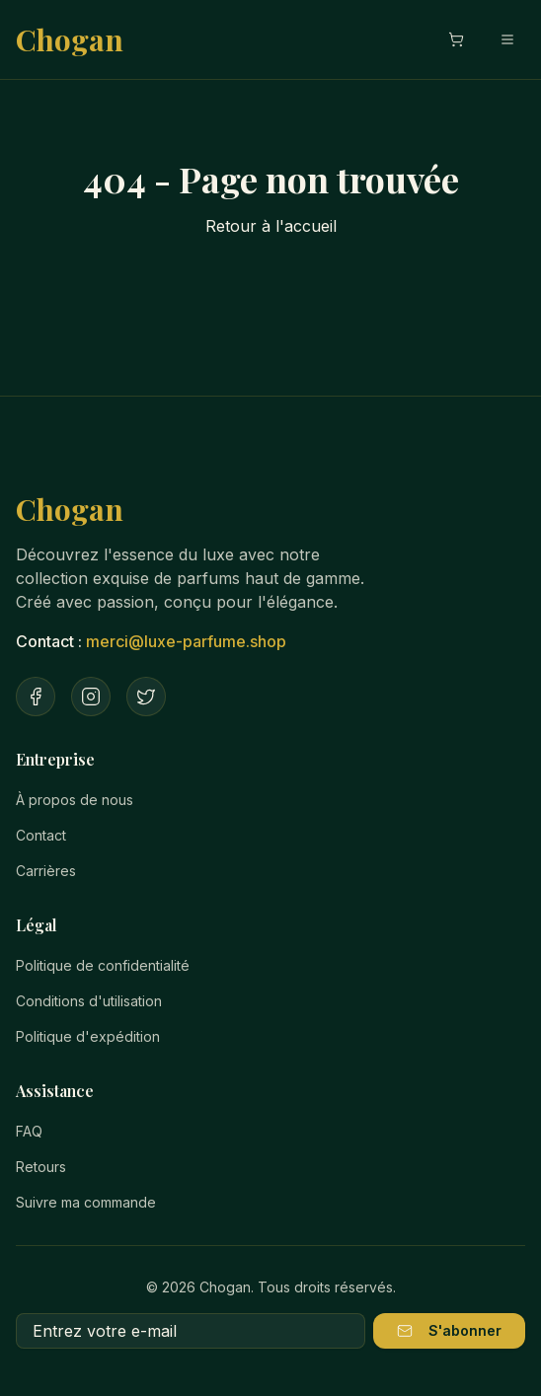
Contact (41, 835)
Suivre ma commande (86, 1202)
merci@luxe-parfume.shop (186, 641)
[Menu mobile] (507, 39)
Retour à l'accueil (271, 226)
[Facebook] (35, 696)
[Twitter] (146, 696)
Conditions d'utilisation (89, 1000)
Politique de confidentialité (103, 965)
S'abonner (449, 1330)
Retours (41, 1166)
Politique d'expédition (88, 1036)
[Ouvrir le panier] (456, 39)
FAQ (29, 1131)
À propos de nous (74, 799)
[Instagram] (91, 696)
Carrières (46, 870)
